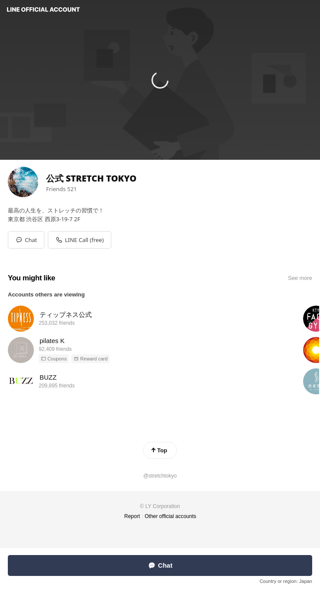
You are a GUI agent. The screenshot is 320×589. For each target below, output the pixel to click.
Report (132, 516)
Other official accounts (171, 516)
